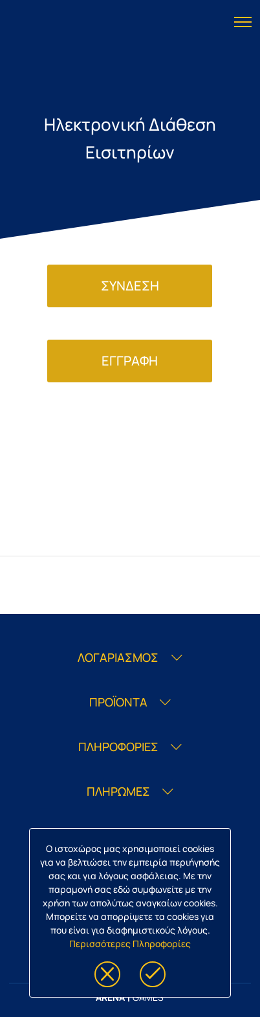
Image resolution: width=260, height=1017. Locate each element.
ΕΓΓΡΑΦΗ (130, 360)
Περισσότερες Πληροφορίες (130, 943)
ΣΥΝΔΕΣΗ (130, 285)
